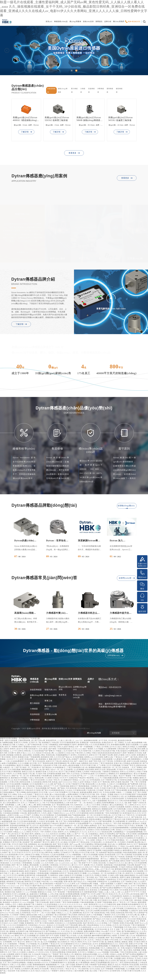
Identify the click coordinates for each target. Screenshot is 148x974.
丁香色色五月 (42, 819)
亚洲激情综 (29, 923)
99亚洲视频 (97, 915)
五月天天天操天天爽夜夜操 (10, 771)
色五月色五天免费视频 (75, 888)
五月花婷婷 (124, 933)
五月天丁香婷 (115, 931)
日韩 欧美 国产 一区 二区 (76, 803)
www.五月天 (70, 813)
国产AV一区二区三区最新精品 (86, 834)
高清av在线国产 (73, 759)
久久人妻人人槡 (19, 937)
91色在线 (23, 813)
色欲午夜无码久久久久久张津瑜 (95, 923)
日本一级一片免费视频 (83, 747)
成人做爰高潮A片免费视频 (36, 894)
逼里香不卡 (63, 823)
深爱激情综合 (141, 935)
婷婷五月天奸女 (66, 971)
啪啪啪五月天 (114, 774)
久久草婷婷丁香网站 (17, 915)
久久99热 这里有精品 (99, 908)
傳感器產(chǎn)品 (61, 21)
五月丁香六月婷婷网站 (43, 867)
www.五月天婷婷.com (49, 863)
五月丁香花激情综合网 (60, 805)
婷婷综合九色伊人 (85, 915)
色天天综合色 (124, 925)
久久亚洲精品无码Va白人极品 (106, 776)
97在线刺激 (97, 823)
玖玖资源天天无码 (100, 815)
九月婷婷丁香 (5, 852)
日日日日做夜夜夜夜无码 (69, 742)
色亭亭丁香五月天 (106, 811)
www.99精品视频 (55, 881)
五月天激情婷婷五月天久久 (70, 944)
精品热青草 (64, 919)
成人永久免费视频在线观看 (131, 796)
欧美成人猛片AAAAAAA (62, 782)
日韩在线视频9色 (92, 848)
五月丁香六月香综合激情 (44, 923)
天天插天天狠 (41, 774)
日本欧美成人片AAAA (37, 925)
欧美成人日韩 (138, 807)
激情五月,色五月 (28, 771)
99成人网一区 (28, 867)
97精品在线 (78, 921)
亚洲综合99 (75, 917)
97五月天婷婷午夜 (84, 751)
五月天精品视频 (14, 769)
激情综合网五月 (34, 813)
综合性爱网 (137, 854)
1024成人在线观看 (7, 954)
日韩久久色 (37, 769)
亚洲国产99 (84, 894)
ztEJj (87, 888)
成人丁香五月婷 (101, 877)
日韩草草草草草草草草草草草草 (27, 960)
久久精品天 (126, 937)
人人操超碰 (134, 840)
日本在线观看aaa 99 (37, 850)
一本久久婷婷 (89, 840)
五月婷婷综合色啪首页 (55, 967)
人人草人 (86, 805)
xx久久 (79, 838)
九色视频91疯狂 (120, 958)
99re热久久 (107, 823)
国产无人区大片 (32, 825)
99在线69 (93, 917)
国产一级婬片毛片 (81, 761)
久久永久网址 (92, 896)
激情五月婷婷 (55, 902)
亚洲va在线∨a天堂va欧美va (75, 817)
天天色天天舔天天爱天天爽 (59, 796)
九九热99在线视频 (57, 854)
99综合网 (130, 865)
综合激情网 (142, 788)
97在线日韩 (90, 790)
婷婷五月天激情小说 (23, 954)
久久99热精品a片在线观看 (41, 927)
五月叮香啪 (120, 915)
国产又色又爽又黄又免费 (135, 749)
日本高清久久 (60, 923)
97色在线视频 (95, 759)
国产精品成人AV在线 (125, 960)
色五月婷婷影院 (44, 836)
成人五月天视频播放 (48, 942)
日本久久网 (99, 921)
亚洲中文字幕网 (46, 861)
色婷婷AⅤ (20, 892)
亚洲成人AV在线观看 (96, 937)
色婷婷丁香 (134, 933)
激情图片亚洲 (41, 771)
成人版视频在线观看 (93, 767)
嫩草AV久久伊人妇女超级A (100, 933)
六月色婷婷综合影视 (74, 923)
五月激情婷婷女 (36, 765)
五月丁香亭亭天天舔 (96, 942)
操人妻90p (129, 863)
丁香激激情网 (34, 757)
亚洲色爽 (139, 825)
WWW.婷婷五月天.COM (62, 867)
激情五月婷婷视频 (44, 805)
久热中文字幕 (23, 827)
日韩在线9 (121, 749)
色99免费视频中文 (17, 790)
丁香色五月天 (38, 794)
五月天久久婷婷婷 (74, 807)
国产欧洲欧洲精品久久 (130, 931)
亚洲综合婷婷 (84, 908)
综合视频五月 (138, 896)
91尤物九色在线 (49, 859)
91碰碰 (143, 967)
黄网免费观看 (26, 769)
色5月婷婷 (85, 917)
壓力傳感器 (35, 703)
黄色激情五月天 (6, 937)
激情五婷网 (33, 827)
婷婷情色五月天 (55, 819)
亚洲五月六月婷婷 (21, 742)
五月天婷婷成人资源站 (35, 869)
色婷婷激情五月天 (68, 857)
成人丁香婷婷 (42, 798)
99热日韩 (44, 881)
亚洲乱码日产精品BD (77, 778)
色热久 (55, 877)
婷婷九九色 (20, 786)
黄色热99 (9, 900)
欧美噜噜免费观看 (72, 894)
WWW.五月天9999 (11, 861)
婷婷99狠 (66, 917)
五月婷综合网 (140, 815)
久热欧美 (38, 904)
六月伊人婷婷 (46, 813)
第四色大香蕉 (60, 948)
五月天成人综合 (130, 927)
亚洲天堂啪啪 (5, 865)
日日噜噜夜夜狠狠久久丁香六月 (125, 917)
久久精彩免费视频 (79, 827)
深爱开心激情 (125, 877)
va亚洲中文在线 (12, 815)
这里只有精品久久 (122, 886)
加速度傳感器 (36, 690)
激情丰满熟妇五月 (77, 877)
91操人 (31, 778)
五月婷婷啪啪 (78, 757)
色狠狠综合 (19, 927)
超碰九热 (105, 798)
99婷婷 (114, 935)
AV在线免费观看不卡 (18, 761)
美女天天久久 (113, 801)
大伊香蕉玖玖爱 (120, 761)
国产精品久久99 (99, 919)
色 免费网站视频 (6, 742)
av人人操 (111, 908)
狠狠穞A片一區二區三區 (73, 825)
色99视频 (101, 796)
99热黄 (114, 900)
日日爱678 (12, 753)
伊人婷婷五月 (127, 873)
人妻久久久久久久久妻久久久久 (24, 819)
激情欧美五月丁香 (79, 896)
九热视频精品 (118, 832)
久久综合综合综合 (98, 967)
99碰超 (58, 751)
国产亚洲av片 (59, 784)
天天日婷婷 (7, 832)
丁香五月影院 (57, 917)
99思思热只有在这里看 (130, 964)
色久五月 (99, 958)
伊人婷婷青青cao (132, 821)
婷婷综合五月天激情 (32, 881)
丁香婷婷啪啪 (118, 927)
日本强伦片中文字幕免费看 (72, 846)
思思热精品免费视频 (17, 825)
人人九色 (86, 906)
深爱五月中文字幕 (136, 944)
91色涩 (93, 782)
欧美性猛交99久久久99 (131, 813)
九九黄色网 (44, 865)
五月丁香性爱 (94, 836)
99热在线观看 (107, 759)
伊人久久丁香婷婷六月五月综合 (53, 908)
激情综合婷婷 (81, 857)
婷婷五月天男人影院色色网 (105, 769)
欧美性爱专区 (31, 890)
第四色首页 (93, 904)
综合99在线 (77, 906)
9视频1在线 (58, 850)
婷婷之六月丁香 (35, 884)
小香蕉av (8, 904)
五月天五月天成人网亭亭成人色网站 (45, 852)
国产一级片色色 (131, 757)
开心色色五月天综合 (45, 809)
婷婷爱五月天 (84, 890)
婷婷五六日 (97, 792)
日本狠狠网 (7, 942)
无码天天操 (123, 944)
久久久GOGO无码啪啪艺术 (16, 925)
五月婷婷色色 (25, 913)
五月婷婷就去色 (130, 908)
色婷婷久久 (127, 896)
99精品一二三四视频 (124, 792)
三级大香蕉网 (78, 971)
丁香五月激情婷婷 (138, 925)
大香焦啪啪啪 (26, 863)
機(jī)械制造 (49, 720)
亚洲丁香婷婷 (27, 929)
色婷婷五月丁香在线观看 (42, 801)
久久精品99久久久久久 (115, 863)
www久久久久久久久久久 (102, 927)
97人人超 (91, 801)
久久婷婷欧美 (113, 877)
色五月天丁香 (88, 913)
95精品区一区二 (9, 767)
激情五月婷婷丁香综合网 (129, 861)
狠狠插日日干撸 (9, 744)
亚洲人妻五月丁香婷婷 (8, 747)
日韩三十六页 (15, 964)
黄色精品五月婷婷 (7, 817)
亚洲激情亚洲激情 (17, 871)
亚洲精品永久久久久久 (78, 832)
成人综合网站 (76, 796)
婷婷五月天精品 (129, 747)
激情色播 (13, 827)
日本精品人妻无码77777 (45, 786)
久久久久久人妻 (121, 803)
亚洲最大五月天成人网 (106, 838)
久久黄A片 (111, 784)
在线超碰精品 (36, 911)
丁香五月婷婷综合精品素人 (128, 962)
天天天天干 (63, 778)
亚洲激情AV (84, 759)
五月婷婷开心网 (27, 969)
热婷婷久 (128, 807)
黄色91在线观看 (132, 744)
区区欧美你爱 (110, 854)
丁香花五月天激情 (101, 940)
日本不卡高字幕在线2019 (43, 929)
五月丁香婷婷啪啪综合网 (50, 946)
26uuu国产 (105, 931)
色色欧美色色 (99, 913)
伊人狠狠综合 (76, 954)
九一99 (77, 969)
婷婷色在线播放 (95, 819)
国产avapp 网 (75, 844)
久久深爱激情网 (110, 749)
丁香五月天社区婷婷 (36, 780)
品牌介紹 (107, 21)
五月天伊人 (82, 952)
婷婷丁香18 (65, 830)
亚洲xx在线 (16, 859)
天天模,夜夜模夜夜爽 (85, 929)
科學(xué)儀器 (50, 695)
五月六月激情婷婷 (70, 890)
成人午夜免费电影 (82, 962)
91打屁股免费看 (62, 869)
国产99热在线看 (45, 827)
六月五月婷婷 (69, 956)
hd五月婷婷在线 (44, 937)
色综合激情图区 (79, 848)
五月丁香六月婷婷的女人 (107, 825)
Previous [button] (7, 50)
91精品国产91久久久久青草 (64, 884)
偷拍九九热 (77, 886)
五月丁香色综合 (47, 948)
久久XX (74, 749)
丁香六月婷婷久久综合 (48, 832)
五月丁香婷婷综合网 (45, 763)
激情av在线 (73, 869)
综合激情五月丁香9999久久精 (113, 819)
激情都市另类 (83, 744)
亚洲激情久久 (103, 896)
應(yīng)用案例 (75, 21)
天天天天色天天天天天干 (21, 852)
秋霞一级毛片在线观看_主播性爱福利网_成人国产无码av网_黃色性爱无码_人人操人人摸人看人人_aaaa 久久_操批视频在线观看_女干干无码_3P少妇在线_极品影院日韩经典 (66, 740)
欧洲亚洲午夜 (30, 875)
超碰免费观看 (82, 950)
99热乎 (9, 774)
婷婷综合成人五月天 (90, 944)
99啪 (125, 884)
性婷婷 (101, 854)
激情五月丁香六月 (33, 942)
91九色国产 (4, 790)
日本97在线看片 (73, 809)
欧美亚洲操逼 (30, 873)
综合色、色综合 (39, 848)
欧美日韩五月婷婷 (34, 823)
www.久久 (31, 753)
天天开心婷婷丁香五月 (99, 894)
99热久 (10, 807)
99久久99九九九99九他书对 (15, 869)
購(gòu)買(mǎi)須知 (65, 688)
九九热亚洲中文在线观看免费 (59, 896)
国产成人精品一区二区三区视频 (20, 801)
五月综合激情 (10, 786)
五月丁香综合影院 (126, 940)
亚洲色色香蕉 (35, 776)
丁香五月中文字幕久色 (107, 857)
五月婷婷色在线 (131, 798)
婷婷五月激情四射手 (24, 848)
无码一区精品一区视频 (104, 794)
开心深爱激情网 (119, 821)
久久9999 (57, 757)
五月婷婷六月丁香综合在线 (78, 842)
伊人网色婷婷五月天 (53, 848)
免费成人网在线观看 (30, 865)
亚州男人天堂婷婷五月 (79, 755)
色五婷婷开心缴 (22, 931)
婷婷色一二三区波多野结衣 (75, 861)
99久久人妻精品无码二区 (110, 948)
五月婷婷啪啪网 (61, 815)
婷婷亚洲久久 (8, 890)
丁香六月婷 (116, 823)
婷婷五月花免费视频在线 (100, 962)
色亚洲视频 (87, 886)
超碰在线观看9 (102, 827)
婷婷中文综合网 (133, 761)
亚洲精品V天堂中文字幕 (12, 842)
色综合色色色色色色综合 (78, 819)
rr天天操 (36, 861)
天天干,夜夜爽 (83, 865)
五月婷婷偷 (30, 786)
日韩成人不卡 (101, 840)
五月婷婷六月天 (75, 960)
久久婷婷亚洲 (139, 873)
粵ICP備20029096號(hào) (79, 728)
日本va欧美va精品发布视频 (68, 765)
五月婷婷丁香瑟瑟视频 (103, 902)
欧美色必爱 (124, 859)
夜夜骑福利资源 (90, 892)
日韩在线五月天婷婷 (32, 790)
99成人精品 (67, 906)
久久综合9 (41, 821)
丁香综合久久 (119, 757)
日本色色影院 (95, 780)
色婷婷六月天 (45, 900)
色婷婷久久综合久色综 (35, 906)
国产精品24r (67, 757)
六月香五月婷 (13, 782)
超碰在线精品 (129, 875)
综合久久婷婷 (28, 933)
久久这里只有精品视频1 (25, 759)
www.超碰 (143, 744)
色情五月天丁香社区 (54, 761)
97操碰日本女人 (58, 813)
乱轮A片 (114, 962)
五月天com (9, 780)
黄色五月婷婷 (71, 948)
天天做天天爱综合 (125, 867)
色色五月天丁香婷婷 (8, 823)
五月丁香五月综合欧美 (36, 761)
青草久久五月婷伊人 (128, 771)
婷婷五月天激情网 (94, 850)
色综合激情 (89, 769)
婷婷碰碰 (9, 755)
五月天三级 (138, 836)
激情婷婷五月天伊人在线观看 (14, 894)
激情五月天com (29, 958)
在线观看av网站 (39, 755)
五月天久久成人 (115, 747)
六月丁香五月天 (19, 942)
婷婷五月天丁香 (95, 755)
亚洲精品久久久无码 (80, 867)
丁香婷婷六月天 (109, 915)
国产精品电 (120, 834)
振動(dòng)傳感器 (36, 696)
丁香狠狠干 (54, 971)
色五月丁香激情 (125, 776)
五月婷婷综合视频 (125, 780)
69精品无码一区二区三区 (111, 767)
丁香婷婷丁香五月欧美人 (60, 954)
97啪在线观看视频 (87, 902)
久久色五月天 (52, 771)
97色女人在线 (59, 929)
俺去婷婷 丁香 (127, 782)
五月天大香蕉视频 (113, 765)
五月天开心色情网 (92, 911)
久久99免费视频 (121, 911)
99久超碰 (84, 821)
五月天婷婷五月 (60, 809)
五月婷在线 (121, 788)
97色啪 (18, 929)
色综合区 (90, 817)
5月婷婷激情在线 (63, 749)
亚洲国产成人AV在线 (68, 935)
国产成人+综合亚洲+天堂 (9, 971)
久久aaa (65, 819)
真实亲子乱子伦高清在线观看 (19, 948)
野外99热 (128, 913)
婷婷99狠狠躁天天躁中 (68, 744)
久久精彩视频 (141, 747)
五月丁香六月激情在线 (57, 807)
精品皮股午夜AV (25, 861)
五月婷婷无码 (115, 971)
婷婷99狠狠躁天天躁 (95, 898)
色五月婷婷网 (138, 871)
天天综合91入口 (6, 923)
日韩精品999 (102, 881)
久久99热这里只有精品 (114, 921)
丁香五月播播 (75, 940)
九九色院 (36, 863)
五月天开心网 (131, 915)
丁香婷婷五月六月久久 (45, 958)
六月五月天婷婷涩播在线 (23, 846)
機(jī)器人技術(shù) (50, 707)
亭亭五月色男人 (36, 817)
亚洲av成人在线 (91, 971)
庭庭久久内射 (26, 964)
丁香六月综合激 (22, 884)
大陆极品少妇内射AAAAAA (37, 962)
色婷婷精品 (21, 906)
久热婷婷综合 (110, 879)
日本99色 (52, 747)
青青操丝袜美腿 (100, 844)
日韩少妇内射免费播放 (127, 801)
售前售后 (63, 695)
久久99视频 (98, 749)
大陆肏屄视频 (119, 969)
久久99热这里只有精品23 (100, 906)
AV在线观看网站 (9, 765)
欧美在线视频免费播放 (136, 790)
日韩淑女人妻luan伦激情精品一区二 (115, 805)
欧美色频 (13, 879)
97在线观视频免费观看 (52, 846)
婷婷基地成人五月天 (60, 871)
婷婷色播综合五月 (78, 830)
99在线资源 (10, 884)
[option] (74, 50)
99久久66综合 (42, 747)
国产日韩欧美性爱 (34, 744)
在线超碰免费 (41, 875)
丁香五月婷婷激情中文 (113, 813)
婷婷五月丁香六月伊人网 (82, 900)
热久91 (129, 844)
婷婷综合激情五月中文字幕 (37, 792)
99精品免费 (91, 881)
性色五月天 (113, 894)
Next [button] (141, 50)
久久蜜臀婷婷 (121, 844)
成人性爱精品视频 (101, 946)
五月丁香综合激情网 (119, 790)
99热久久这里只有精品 (81, 782)
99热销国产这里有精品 (98, 964)
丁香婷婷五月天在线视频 (94, 879)
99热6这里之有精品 (89, 796)
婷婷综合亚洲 (24, 782)
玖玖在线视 (123, 890)
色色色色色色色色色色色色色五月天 (58, 933)
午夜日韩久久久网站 (83, 753)
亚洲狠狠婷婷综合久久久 (108, 944)
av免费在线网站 (72, 794)
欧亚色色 (93, 890)
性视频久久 (91, 952)
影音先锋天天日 (72, 908)
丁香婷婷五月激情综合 (110, 771)
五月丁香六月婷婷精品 (71, 801)
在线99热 (84, 969)
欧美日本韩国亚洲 (96, 813)
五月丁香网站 (137, 767)
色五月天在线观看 (21, 780)
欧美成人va (91, 803)
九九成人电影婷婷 (84, 935)
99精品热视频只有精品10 (111, 850)
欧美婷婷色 (10, 848)
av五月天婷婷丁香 (69, 751)
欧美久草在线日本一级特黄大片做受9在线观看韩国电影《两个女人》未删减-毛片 (88, 859)
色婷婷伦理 (68, 921)
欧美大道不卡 (132, 786)
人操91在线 (142, 952)
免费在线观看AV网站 (92, 931)
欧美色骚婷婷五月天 (136, 904)
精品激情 (83, 937)
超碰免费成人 (43, 888)
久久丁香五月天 (128, 815)
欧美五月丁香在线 (66, 873)
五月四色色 (94, 888)
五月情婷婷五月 (139, 769)
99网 (95, 900)
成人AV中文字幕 (114, 815)
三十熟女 (96, 747)
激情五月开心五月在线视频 (25, 935)
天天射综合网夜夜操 (57, 952)
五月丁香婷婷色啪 (62, 786)
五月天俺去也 (73, 792)
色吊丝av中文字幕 (95, 950)
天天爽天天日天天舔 (87, 794)
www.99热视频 (31, 892)
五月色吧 (104, 747)
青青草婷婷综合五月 (37, 931)
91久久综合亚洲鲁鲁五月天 (99, 744)
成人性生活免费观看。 (80, 798)
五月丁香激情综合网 (84, 884)
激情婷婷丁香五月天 (42, 842)
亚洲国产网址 (79, 911)
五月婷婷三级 (123, 935)
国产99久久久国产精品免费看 (100, 821)
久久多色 (55, 919)
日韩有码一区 (17, 956)
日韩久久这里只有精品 (65, 747)
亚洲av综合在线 (99, 863)
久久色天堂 (56, 900)
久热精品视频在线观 (133, 811)
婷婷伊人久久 (63, 832)
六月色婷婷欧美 (116, 896)
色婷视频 (136, 950)
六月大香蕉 (95, 805)
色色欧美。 (126, 767)
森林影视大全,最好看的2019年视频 (13, 778)
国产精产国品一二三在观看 (46, 940)
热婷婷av (49, 850)
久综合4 (129, 809)
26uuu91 (19, 958)
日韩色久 (11, 919)
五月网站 (35, 815)
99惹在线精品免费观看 (108, 867)
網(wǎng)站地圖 (94, 733)
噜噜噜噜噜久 (136, 759)
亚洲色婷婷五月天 (83, 958)
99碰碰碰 (24, 784)
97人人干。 (17, 867)
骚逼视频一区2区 (92, 788)
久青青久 (107, 898)
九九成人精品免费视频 (133, 742)
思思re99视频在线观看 (128, 946)
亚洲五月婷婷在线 (117, 913)
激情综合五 (96, 809)
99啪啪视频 (76, 854)
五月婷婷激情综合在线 (70, 937)
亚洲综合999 (28, 956)
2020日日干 (10, 759)
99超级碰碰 (7, 811)
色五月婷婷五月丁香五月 (66, 942)
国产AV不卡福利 (52, 935)
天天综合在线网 (109, 792)
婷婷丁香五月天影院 (61, 844)
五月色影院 (68, 769)
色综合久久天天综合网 (55, 925)
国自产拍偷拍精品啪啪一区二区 (80, 815)
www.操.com (84, 780)
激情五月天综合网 (91, 846)
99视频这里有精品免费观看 (122, 836)
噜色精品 (6, 902)
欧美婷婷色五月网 (107, 830)
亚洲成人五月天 (112, 925)
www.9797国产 (25, 815)
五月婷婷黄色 (75, 919)
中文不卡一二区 (37, 913)
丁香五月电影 (98, 886)
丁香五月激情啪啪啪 (21, 850)
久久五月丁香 (54, 830)
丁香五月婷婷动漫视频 (69, 902)
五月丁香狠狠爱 (107, 969)
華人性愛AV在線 (73, 763)
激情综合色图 (31, 915)
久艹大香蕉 (101, 765)
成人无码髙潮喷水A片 (11, 803)
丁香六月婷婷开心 (113, 796)
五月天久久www (94, 832)
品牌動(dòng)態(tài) (80, 688)
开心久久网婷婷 (77, 931)
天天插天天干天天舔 (124, 769)
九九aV (51, 792)
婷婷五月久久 (134, 929)
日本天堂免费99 (61, 792)
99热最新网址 (45, 960)
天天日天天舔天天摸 (88, 765)
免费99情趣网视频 (15, 933)
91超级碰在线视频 (136, 827)
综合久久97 (91, 956)
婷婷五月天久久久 (15, 877)
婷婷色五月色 (68, 761)
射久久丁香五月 (119, 902)
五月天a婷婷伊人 (140, 850)
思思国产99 (46, 917)
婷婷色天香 (46, 782)
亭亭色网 (119, 908)
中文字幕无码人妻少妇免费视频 (55, 838)
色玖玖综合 (93, 763)
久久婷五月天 (88, 875)
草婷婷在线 (50, 755)
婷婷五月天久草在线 (40, 830)
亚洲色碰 (129, 857)
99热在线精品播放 (130, 852)
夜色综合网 (90, 784)
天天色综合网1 (96, 842)
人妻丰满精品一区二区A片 (29, 908)
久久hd (132, 935)
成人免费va (141, 915)
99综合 (32, 940)
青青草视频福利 (60, 763)
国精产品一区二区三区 (20, 776)
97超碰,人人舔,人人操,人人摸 (108, 892)
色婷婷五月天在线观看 (63, 886)
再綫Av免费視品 (90, 825)
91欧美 (135, 780)
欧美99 (72, 823)
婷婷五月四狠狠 (9, 929)
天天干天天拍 (10, 788)
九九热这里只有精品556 (41, 954)
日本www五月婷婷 (25, 794)
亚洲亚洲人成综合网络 (23, 755)
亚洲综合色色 (89, 871)
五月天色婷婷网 (140, 863)
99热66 (120, 825)
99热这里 (55, 742)
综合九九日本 (111, 919)
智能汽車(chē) (50, 690)
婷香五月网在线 (24, 751)
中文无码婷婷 (40, 967)
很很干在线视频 (107, 884)
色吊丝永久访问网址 (58, 834)
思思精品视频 (94, 948)
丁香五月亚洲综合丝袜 (128, 952)
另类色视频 (10, 958)
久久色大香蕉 (100, 784)
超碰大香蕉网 (122, 904)
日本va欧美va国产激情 (47, 749)
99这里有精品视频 (51, 950)
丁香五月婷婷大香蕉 (55, 921)
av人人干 (98, 778)
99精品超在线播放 (110, 950)
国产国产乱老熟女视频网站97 (111, 888)
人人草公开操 (53, 894)
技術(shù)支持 (88, 21)
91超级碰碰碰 (101, 801)
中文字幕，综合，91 (11, 911)
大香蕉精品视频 (42, 873)
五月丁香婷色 (15, 969)
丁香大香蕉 (89, 877)
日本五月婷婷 (131, 834)
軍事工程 (48, 701)
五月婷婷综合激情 (87, 774)
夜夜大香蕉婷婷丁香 (26, 904)
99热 (107, 913)
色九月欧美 (39, 933)
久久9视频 (81, 811)
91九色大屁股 (26, 830)
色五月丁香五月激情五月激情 (70, 771)
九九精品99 (133, 911)
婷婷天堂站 (80, 879)
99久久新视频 (18, 796)
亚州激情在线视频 (54, 774)
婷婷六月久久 (78, 840)
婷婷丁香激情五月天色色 (132, 753)
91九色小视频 (50, 913)
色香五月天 (36, 946)
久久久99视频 (23, 763)
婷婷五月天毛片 (32, 832)
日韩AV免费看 (5, 956)
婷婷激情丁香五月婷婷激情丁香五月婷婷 (61, 915)
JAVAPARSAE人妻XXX (68, 865)
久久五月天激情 (30, 796)
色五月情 (33, 763)
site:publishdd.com (65, 863)
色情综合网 (39, 778)
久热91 (84, 801)
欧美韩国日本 (136, 763)
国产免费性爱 (133, 784)
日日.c (15, 904)
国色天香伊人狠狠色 (32, 834)
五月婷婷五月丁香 (67, 852)
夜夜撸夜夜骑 (86, 809)
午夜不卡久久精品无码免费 (10, 967)
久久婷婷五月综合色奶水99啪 (103, 751)
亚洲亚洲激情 (58, 956)
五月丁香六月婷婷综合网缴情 (14, 962)
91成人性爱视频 (20, 807)
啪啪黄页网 (4, 969)
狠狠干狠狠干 (57, 890)
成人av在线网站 (80, 850)
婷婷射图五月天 (45, 919)
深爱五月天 (122, 919)
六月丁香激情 (113, 923)
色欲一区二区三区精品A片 (16, 809)
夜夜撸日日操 (23, 757)
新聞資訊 (99, 21)
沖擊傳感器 (35, 720)
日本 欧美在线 (71, 788)
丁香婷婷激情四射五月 (74, 892)
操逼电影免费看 (86, 792)
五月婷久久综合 (141, 958)
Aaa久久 (143, 821)
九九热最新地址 (114, 881)
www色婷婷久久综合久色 (64, 753)
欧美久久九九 (89, 921)
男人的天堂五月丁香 (16, 834)
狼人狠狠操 (10, 931)
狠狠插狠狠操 (51, 964)
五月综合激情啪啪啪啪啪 (118, 827)
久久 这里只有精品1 (44, 877)
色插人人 (70, 834)
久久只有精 (17, 774)
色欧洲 (61, 894)
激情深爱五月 (19, 890)
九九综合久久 (67, 900)
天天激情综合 (53, 875)
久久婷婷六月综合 (51, 778)
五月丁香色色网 (71, 925)
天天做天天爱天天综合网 (130, 971)
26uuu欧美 (130, 846)
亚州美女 (130, 958)
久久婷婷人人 (21, 744)
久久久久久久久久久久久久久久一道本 (72, 904)
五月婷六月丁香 (35, 742)
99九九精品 (127, 888)
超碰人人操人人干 (79, 898)
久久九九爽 (48, 784)
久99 (93, 958)
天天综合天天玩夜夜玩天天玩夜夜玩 (130, 838)
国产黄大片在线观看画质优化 (53, 790)
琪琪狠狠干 (46, 742)
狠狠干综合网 (107, 755)
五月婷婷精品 (135, 859)
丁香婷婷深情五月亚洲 (53, 906)
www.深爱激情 (10, 836)
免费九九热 (108, 757)
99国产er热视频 (36, 840)
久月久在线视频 (107, 848)
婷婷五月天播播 (80, 873)
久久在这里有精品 (50, 904)
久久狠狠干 (118, 884)
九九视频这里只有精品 (69, 780)
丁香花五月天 (54, 944)
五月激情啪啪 (103, 890)
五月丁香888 (94, 867)
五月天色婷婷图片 (36, 784)
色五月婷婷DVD (104, 900)
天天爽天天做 (66, 798)
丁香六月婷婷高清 (139, 776)
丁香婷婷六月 (63, 940)
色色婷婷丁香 (27, 842)
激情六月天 (55, 842)
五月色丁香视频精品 (50, 744)
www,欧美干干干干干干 (130, 892)
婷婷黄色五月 (23, 838)
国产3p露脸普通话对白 (108, 846)
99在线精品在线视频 (11, 813)
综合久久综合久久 (42, 971)
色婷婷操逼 (108, 865)
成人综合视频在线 (45, 844)
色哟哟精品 (32, 844)
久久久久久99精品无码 (107, 904)
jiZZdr (27, 927)
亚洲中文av (139, 923)
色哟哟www (88, 757)
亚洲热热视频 (35, 917)
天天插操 (71, 958)
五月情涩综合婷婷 (117, 798)
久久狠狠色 (83, 869)
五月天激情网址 (87, 844)
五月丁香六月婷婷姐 (124, 854)
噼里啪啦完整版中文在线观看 (126, 869)
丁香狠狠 (21, 944)
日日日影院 (98, 757)
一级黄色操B (34, 900)
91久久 (102, 925)
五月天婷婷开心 (101, 774)
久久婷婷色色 (33, 919)
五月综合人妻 (42, 796)
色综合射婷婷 (86, 919)
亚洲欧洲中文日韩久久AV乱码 (64, 776)
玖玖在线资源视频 (125, 871)
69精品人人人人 (19, 832)
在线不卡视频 (18, 923)
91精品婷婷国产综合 (58, 888)
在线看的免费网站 (22, 817)
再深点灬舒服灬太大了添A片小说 (101, 869)
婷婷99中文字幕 (59, 759)
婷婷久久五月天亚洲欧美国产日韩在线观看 (130, 794)
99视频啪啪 (53, 873)
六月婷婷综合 (82, 948)
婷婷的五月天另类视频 (73, 875)
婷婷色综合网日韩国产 (51, 857)
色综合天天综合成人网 (44, 753)
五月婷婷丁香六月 (34, 898)
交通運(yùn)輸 (50, 714)
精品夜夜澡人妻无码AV (131, 823)
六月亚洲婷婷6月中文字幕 (38, 807)
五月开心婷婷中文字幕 (125, 879)
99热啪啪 (16, 888)
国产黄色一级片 (29, 877)
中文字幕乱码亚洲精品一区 (118, 840)
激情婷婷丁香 (21, 919)
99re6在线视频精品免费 (14, 798)
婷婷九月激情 (119, 755)
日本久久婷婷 (130, 755)
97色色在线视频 (40, 788)
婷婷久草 (141, 852)
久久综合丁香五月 (52, 780)
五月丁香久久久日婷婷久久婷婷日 (21, 952)
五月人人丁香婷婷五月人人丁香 (33, 803)
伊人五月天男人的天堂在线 (128, 894)
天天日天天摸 (81, 956)
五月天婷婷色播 (119, 809)
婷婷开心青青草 (92, 811)
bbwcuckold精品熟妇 (29, 888)
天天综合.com (8, 935)
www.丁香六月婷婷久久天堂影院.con (96, 807)
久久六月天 (17, 811)
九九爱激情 (117, 759)
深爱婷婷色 (91, 827)
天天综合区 (44, 854)
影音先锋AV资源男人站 (123, 848)
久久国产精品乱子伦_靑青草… (135, 921)
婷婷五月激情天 (31, 871)
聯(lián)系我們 (118, 21)
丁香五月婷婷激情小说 (75, 767)
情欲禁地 (90, 778)
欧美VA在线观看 (117, 807)
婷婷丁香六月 (17, 865)
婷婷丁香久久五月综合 (70, 774)
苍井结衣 (143, 964)
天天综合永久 (5, 776)
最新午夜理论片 (11, 921)
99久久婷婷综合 (76, 805)
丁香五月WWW (30, 798)
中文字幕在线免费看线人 (55, 803)
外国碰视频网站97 (63, 755)
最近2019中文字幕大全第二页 (86, 852)
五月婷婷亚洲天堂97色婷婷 (18, 940)
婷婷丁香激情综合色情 (27, 747)
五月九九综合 (94, 969)
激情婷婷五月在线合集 (15, 881)
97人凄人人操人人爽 (16, 873)
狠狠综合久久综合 (45, 892)
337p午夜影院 (31, 944)
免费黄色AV (49, 869)
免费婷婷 (84, 763)
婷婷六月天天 (134, 967)
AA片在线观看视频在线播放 (63, 879)
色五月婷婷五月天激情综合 (41, 879)
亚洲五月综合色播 (126, 923)
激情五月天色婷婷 (21, 900)
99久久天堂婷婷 (96, 865)
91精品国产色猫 (136, 956)
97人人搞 (115, 933)
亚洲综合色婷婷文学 (134, 819)
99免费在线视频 (35, 857)
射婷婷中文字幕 (82, 964)
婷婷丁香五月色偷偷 (113, 937)
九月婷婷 (85, 771)
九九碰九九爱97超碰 (115, 875)
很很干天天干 (87, 863)
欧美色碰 (72, 811)
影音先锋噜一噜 (52, 821)
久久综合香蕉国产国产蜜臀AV (43, 751)
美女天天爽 (108, 958)
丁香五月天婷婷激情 (73, 967)
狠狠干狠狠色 (59, 861)
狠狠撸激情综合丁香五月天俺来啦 (133, 774)
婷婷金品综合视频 (90, 954)
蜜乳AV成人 (21, 753)
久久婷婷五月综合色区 (67, 950)
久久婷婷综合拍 (85, 927)
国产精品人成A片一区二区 (52, 769)
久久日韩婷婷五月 (22, 917)
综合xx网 (126, 759)
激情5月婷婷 (67, 848)
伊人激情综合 (131, 788)
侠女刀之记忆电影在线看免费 (24, 821)
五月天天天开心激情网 (15, 875)
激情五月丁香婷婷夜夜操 (79, 786)
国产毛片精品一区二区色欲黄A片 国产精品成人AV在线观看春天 (41, 767)
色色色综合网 (106, 832)
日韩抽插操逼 (25, 911)
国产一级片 (59, 817)
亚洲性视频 (135, 877)
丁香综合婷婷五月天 (60, 960)
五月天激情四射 (82, 813)
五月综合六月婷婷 (61, 811)
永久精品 (63, 842)
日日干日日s (21, 823)
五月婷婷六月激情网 (126, 842)
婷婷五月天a (82, 942)
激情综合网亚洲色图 (21, 840)
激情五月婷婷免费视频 (105, 803)
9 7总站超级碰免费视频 (133, 832)
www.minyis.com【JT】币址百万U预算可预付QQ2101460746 (30, 886)
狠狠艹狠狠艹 (133, 803)
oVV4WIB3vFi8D (42, 952)
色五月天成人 (129, 825)
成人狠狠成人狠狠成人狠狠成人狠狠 (118, 942)
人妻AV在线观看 (11, 838)
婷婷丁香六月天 (135, 884)
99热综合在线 (95, 771)
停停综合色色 (66, 840)
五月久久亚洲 (31, 937)
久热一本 (15, 908)
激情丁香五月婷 (95, 761)
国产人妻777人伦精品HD (121, 898)
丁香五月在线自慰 (42, 902)
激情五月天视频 (23, 765)
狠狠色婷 (136, 848)
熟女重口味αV (140, 842)
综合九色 (111, 844)
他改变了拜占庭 (28, 774)
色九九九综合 (110, 960)
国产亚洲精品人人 (53, 931)
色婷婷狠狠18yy (36, 838)
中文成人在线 (14, 913)
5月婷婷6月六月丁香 (98, 786)
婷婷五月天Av (135, 805)
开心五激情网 (42, 944)
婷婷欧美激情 (23, 921)
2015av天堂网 (103, 954)
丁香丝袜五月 (95, 798)
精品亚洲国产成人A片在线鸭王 (51, 825)
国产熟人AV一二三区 (85, 776)
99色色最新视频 (119, 865)
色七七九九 (47, 898)
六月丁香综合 (131, 902)
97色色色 (120, 857)
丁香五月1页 (69, 969)
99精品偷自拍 (48, 811)
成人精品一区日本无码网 (33, 950)
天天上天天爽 (92, 857)
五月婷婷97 (22, 898)
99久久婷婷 (114, 890)
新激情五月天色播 (44, 890)
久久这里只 (12, 898)
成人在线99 (4, 749)
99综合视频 (114, 952)
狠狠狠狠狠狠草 (39, 964)
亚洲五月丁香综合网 (14, 896)
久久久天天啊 (123, 900)
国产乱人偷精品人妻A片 (116, 786)
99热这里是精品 (92, 925)
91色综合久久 (16, 902)
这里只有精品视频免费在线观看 (35, 896)
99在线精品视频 (61, 958)
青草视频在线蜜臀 (118, 744)
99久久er (124, 967)
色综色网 (71, 962)
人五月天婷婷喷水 (105, 917)
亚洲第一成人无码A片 (24, 788)
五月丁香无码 (107, 761)
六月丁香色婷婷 (59, 892)
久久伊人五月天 (87, 940)
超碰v (61, 875)
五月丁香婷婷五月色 (109, 780)
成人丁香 (77, 863)
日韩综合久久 (109, 886)
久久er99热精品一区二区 (96, 873)
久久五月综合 (15, 863)
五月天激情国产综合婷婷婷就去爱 (65, 927)
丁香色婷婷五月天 (45, 871)
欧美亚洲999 (56, 937)
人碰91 (114, 871)
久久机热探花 (36, 782)
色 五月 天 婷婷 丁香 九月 (118, 929)
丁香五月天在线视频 (89, 854)
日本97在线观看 (58, 836)
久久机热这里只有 (110, 842)
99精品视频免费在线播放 (32, 811)
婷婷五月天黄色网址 (107, 834)
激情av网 (81, 925)
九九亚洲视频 (79, 769)
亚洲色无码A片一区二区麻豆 (113, 742)
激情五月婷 (57, 801)
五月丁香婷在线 (104, 782)
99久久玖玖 (68, 850)
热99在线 (81, 788)
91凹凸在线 (113, 940)
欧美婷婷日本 (48, 817)
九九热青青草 (64, 877)
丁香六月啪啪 (20, 792)
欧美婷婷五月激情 (107, 911)
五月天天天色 (71, 929)
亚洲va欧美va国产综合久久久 (75, 881)
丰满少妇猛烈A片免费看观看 (127, 751)
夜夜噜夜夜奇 (22, 836)
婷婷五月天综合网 (41, 969)
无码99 (14, 757)
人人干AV (13, 751)
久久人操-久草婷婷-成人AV (31, 859)
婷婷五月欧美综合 (122, 956)
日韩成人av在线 (116, 954)
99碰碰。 (96, 884)
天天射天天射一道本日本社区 (72, 946)
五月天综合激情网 (13, 784)
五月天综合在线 (101, 929)
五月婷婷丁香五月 (128, 765)
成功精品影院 (48, 884)
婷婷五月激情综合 (113, 967)
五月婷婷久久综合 (93, 830)
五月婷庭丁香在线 (103, 790)
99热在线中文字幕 (50, 765)
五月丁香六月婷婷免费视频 (69, 821)
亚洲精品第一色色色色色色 (90, 742)
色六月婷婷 (40, 935)
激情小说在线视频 (90, 838)
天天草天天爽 (106, 836)
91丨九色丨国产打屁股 (43, 956)
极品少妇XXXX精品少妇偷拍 (93, 960)
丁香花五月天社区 (56, 969)
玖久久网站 (12, 794)
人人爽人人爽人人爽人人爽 (25, 805)
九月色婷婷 (38, 846)
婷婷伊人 (138, 846)
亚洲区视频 (137, 867)
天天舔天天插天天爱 (107, 788)
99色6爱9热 (32, 836)
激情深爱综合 (128, 850)
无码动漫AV (32, 749)
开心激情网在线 (76, 913)
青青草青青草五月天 (81, 933)
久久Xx (68, 854)
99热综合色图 (59, 794)
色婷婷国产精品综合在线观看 (110, 852)
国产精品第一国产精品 (56, 788)
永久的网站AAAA (7, 917)
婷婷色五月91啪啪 (32, 854)
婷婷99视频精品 (24, 879)
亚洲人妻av (48, 794)
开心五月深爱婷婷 (47, 815)
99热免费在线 (46, 776)
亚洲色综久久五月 (27, 971)
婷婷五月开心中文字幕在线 (20, 946)
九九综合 (68, 790)
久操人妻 (72, 838)
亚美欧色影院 (71, 952)
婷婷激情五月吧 (47, 757)
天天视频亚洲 (114, 946)
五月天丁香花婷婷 (137, 886)
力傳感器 (34, 709)
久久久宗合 (65, 931)
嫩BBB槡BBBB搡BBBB (101, 935)
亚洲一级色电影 (135, 900)
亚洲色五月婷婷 (100, 875)
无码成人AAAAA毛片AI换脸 (127, 830)
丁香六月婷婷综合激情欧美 (97, 861)
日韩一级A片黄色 (125, 950)
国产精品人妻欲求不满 (51, 840)
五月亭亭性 (36, 948)
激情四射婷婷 (6, 796)
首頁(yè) (49, 21)
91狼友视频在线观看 (110, 778)
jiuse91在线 (56, 827)
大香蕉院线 (53, 865)
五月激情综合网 (79, 790)
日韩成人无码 (119, 811)
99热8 (94, 753)
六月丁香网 (66, 827)
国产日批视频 (114, 861)
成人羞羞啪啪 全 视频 (44, 759)
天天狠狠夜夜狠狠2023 (58, 962)
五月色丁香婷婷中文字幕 (74, 784)
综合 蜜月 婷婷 (54, 798)
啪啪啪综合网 (107, 809)
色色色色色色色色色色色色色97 (109, 753)
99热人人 (41, 915)
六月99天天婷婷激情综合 (61, 898)
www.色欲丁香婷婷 (85, 749)
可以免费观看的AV (103, 871)
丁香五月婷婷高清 (106, 763)
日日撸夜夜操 (121, 784)
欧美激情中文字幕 (114, 873)
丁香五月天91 (103, 971)
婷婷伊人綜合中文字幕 (18, 749)
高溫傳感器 (35, 714)
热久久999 (9, 846)
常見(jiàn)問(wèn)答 (78, 696)
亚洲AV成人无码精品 (122, 763)
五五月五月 (32, 809)
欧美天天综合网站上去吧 (63, 911)
